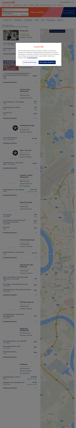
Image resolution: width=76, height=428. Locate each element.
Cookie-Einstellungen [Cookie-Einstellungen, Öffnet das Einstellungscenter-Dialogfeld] (30, 62)
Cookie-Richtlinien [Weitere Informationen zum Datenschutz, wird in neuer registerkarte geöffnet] (32, 57)
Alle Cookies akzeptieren (47, 62)
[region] (38, 54)
